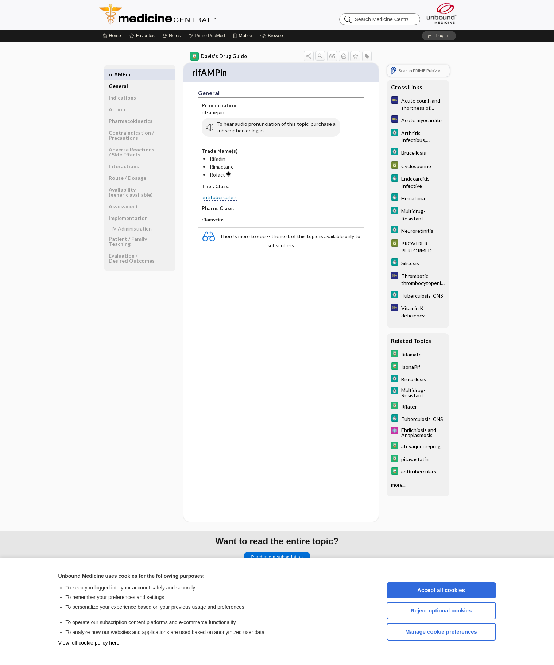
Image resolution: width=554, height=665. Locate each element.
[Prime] (206, 36)
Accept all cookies (441, 590)
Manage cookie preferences (441, 632)
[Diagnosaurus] (418, 103)
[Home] (111, 36)
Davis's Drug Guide (218, 56)
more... (398, 485)
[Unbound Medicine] (442, 13)
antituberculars (219, 198)
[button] (272, 36)
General (118, 74)
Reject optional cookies (441, 610)
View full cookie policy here (89, 643)
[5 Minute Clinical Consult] (418, 136)
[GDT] (418, 166)
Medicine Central (189, 15)
